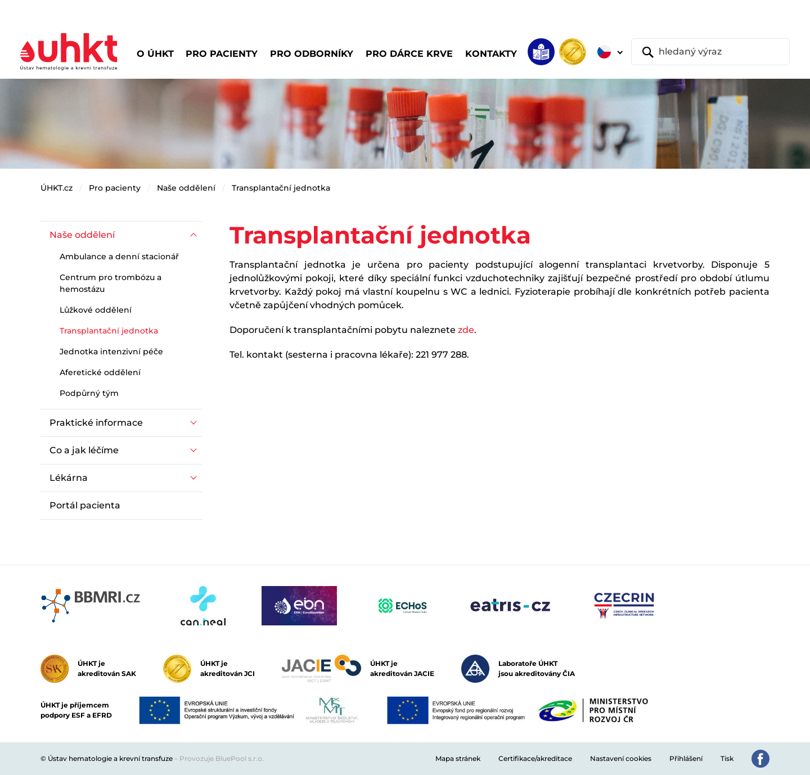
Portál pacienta (85, 505)
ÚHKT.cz (56, 188)
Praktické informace (96, 422)
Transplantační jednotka (281, 188)
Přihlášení (686, 758)
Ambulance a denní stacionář (119, 256)
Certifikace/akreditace (535, 758)
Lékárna (69, 477)
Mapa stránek (457, 758)
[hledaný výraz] (710, 51)
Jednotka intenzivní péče (111, 351)
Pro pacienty (115, 188)
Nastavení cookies (620, 758)
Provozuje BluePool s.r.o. (221, 758)
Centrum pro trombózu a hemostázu (110, 283)
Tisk (727, 758)
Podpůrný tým (89, 393)
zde (466, 330)
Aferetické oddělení (100, 372)
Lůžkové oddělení (96, 310)
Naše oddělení (186, 188)
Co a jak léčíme (84, 450)
